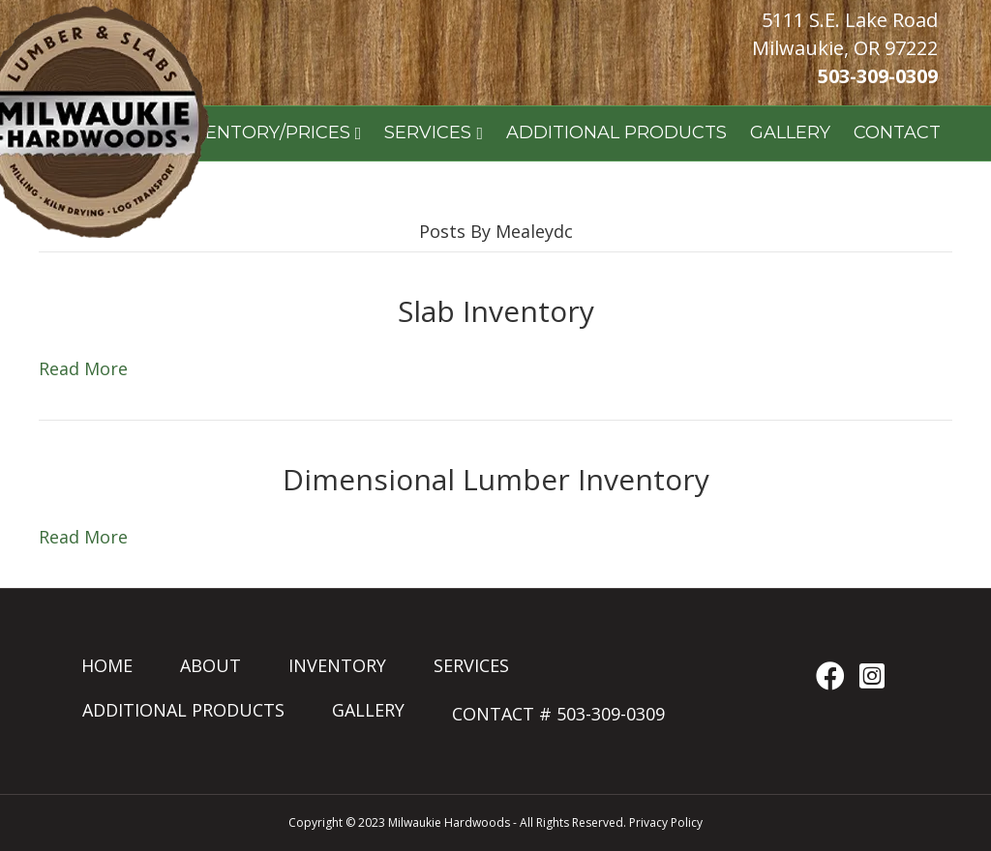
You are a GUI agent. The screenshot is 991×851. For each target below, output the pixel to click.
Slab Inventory (496, 311)
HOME (107, 665)
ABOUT (210, 665)
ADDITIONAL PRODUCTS (616, 132)
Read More (83, 368)
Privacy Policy (666, 822)
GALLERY (790, 132)
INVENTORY (337, 665)
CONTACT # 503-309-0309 (558, 713)
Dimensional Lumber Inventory (496, 479)
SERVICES (427, 132)
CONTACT (897, 132)
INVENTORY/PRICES (262, 132)
